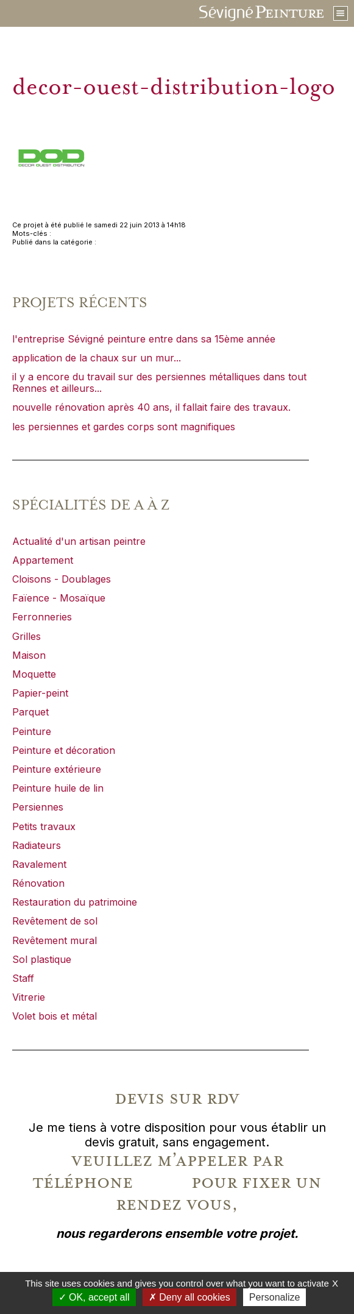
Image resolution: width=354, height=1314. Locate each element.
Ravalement (39, 864)
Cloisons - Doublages (61, 579)
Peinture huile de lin (58, 788)
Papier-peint (40, 693)
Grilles (26, 636)
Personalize (274, 1297)
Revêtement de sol (54, 921)
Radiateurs (36, 845)
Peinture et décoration (63, 750)
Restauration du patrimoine (74, 902)
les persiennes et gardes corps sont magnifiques (123, 427)
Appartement (42, 560)
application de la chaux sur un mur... (96, 358)
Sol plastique (41, 959)
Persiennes (37, 807)
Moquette (34, 674)
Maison (29, 655)
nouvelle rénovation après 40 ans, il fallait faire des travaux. (151, 407)
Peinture (31, 731)
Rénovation (38, 883)
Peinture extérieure (56, 769)
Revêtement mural (54, 940)
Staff (23, 978)
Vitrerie (28, 997)
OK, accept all (94, 1297)
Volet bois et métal (54, 1016)
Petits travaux (44, 826)
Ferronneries (42, 617)
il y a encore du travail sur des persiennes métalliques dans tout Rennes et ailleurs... (159, 382)
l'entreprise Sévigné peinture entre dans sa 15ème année (143, 339)
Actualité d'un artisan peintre (79, 541)
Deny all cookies (189, 1297)
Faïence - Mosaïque (58, 598)
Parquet (30, 712)
